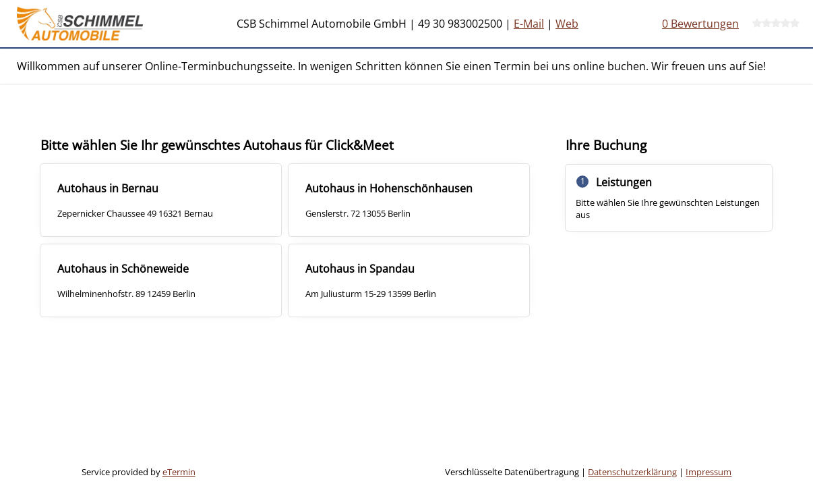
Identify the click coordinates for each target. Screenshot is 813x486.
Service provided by (138, 472)
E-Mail (529, 23)
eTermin (178, 472)
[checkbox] (161, 200)
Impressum (708, 472)
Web (566, 23)
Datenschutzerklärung (632, 472)
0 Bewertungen (700, 23)
